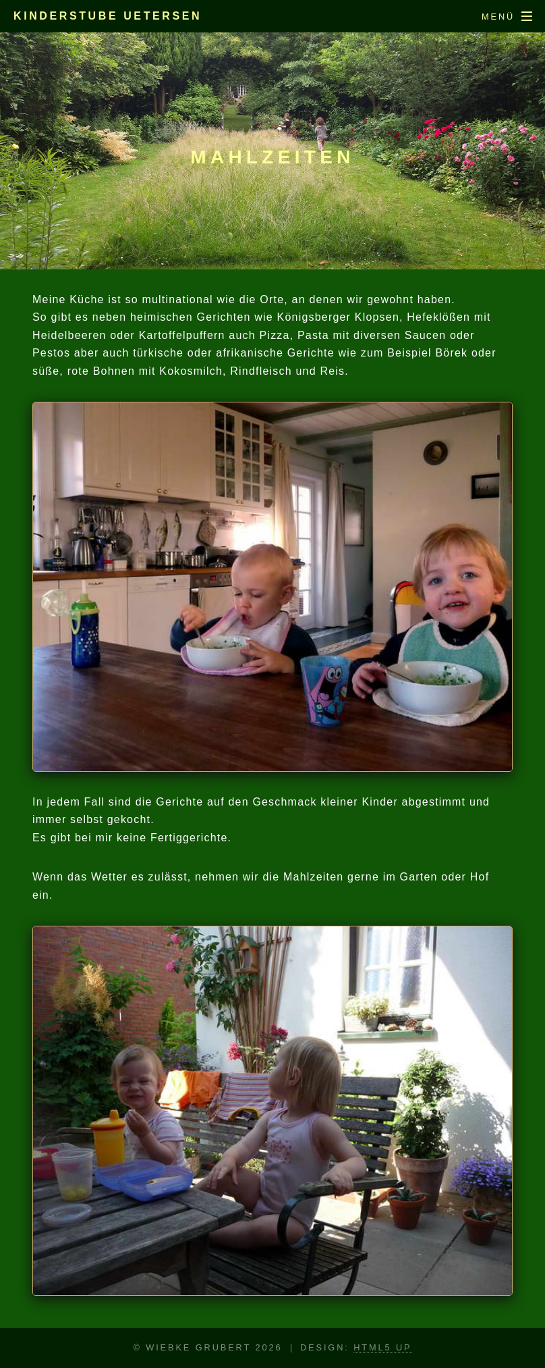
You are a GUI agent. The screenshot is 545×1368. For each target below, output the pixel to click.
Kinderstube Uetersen (107, 16)
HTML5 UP (382, 1347)
